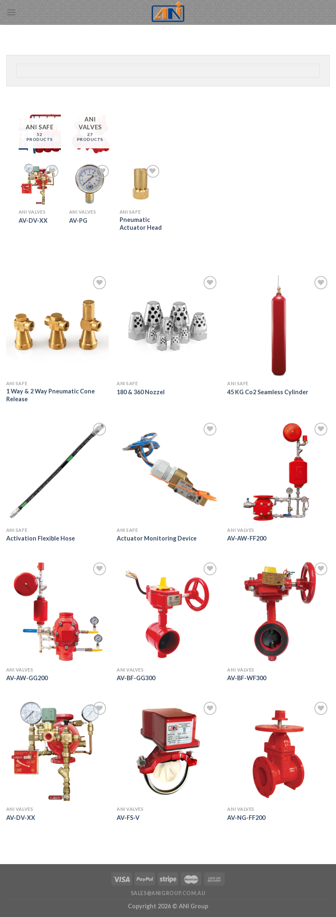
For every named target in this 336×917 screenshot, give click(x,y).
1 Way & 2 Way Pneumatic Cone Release (50, 395)
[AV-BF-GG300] (168, 611)
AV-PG (78, 220)
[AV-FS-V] (168, 751)
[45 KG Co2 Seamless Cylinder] (278, 325)
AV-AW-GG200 (27, 677)
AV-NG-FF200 (246, 817)
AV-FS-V (128, 817)
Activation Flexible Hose (40, 538)
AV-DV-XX (33, 220)
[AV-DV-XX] (40, 184)
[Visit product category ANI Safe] (40, 133)
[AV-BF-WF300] (278, 611)
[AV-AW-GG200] (57, 611)
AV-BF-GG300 (136, 677)
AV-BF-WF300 (246, 677)
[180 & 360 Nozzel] (168, 325)
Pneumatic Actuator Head (141, 223)
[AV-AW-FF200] (278, 472)
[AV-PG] (90, 184)
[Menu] (11, 12)
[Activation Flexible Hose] (57, 472)
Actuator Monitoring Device (157, 538)
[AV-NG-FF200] (278, 751)
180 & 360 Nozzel (141, 391)
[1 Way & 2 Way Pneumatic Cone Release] (57, 325)
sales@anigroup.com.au (168, 893)
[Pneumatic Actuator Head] (141, 184)
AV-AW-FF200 (246, 538)
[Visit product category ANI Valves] (90, 133)
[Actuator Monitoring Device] (168, 472)
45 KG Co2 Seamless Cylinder (267, 391)
